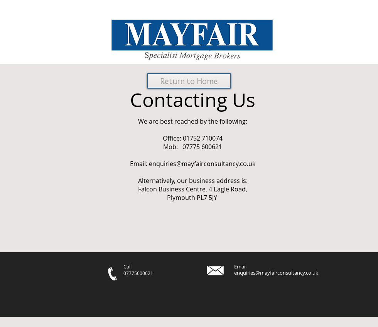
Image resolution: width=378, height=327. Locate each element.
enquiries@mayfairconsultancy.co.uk (202, 163)
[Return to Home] (189, 81)
